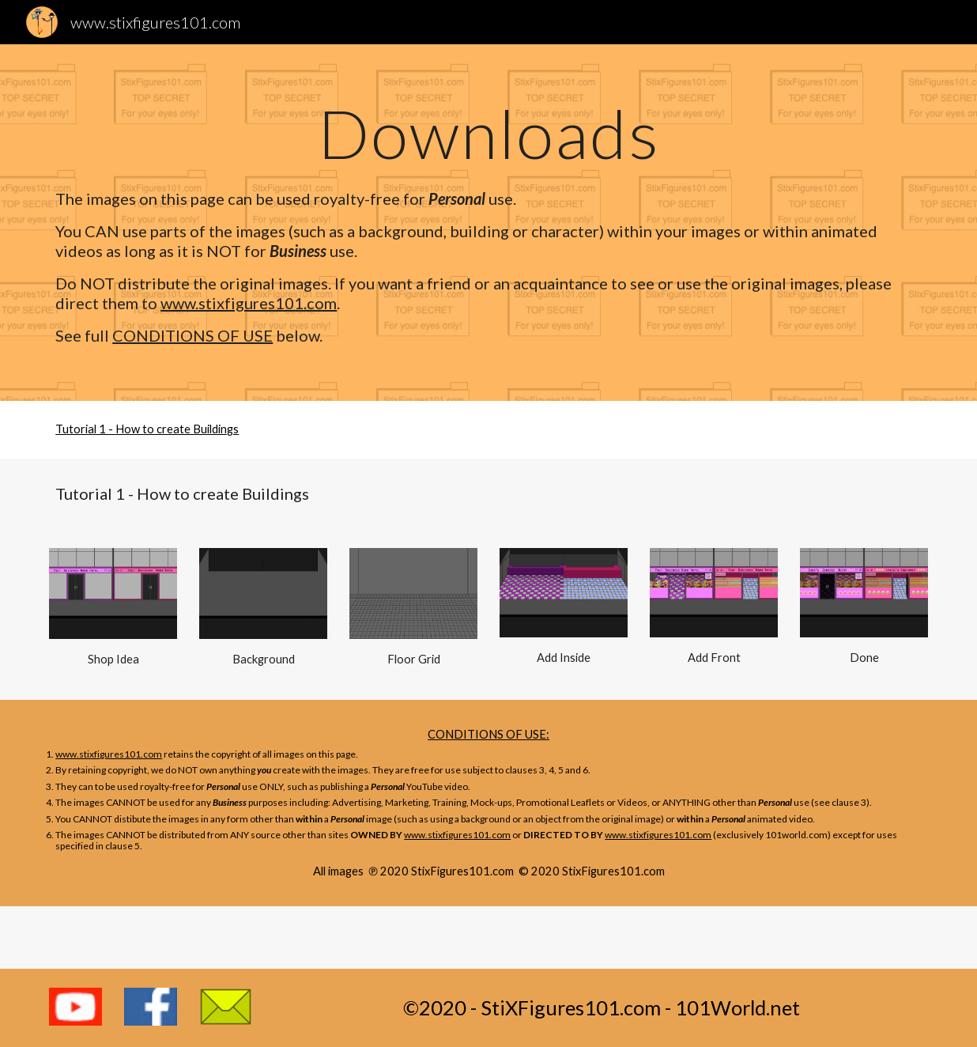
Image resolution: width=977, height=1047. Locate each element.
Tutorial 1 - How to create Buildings (147, 429)
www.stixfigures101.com (248, 302)
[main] (488, 133)
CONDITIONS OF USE (192, 335)
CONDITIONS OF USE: (488, 734)
